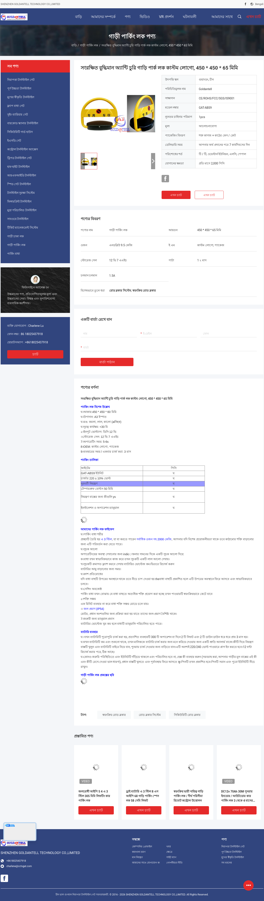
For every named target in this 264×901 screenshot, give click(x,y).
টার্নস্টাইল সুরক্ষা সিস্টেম (21, 192)
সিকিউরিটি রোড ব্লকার (187, 714)
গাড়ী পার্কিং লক (89, 45)
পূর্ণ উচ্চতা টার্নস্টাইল (19, 88)
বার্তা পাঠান (107, 362)
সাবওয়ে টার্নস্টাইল (17, 219)
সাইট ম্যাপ (171, 857)
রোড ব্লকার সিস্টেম (150, 714)
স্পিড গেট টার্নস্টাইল (19, 184)
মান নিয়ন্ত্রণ (137, 857)
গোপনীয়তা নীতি (174, 862)
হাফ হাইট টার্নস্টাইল (18, 166)
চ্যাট (35, 354)
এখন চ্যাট (176, 195)
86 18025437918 (32, 334)
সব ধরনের (226, 862)
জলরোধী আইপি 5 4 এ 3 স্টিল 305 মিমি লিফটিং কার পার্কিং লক (94, 796)
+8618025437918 (36, 342)
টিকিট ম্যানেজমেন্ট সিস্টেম (22, 227)
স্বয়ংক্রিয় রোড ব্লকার (114, 714)
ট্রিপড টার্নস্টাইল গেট (19, 158)
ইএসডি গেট (14, 140)
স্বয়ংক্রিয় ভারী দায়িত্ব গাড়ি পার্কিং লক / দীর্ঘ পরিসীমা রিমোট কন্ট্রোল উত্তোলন (188, 796)
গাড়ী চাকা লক (15, 236)
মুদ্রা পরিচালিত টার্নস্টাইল (21, 210)
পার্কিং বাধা (13, 253)
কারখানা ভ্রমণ (138, 851)
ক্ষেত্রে (169, 851)
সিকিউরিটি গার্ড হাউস (20, 132)
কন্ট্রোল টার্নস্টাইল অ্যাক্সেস (22, 149)
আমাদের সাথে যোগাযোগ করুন (146, 862)
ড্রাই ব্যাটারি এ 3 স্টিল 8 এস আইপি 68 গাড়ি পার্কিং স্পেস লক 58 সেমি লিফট (142, 796)
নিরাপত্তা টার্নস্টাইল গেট (21, 79)
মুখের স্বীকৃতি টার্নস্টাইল (20, 97)
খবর (168, 846)
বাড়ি (74, 45)
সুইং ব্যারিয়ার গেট (17, 114)
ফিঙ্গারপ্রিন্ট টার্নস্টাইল (19, 201)
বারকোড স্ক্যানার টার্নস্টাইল (22, 123)
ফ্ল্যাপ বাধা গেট (15, 105)
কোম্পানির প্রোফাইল (142, 846)
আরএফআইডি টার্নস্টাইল (21, 175)
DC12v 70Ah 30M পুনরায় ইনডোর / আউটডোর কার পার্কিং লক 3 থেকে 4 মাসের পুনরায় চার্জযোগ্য (237, 796)
